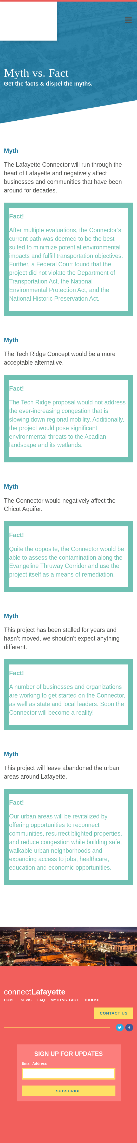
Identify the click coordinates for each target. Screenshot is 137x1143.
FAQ (41, 1000)
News (26, 1000)
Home (9, 1000)
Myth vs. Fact (65, 1000)
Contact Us (114, 1013)
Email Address (34, 1063)
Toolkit (92, 1000)
